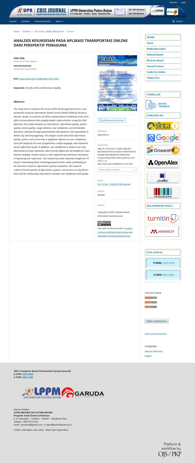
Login (183, 2)
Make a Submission (156, 321)
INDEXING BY (155, 115)
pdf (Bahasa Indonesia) (113, 120)
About (59, 21)
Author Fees (153, 78)
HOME (151, 37)
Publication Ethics (156, 49)
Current (13, 21)
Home (16, 31)
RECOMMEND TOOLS (160, 206)
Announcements (43, 21)
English (148, 355)
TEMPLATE (154, 94)
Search (179, 21)
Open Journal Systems (156, 333)
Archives (25, 21)
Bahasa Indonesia (154, 351)
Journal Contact (155, 66)
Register (173, 2)
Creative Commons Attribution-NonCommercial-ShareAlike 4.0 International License (115, 232)
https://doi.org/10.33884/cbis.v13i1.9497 (39, 78)
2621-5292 (27, 377)
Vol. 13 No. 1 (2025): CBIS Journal (49, 31)
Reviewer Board (155, 60)
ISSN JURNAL (155, 252)
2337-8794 (27, 374)
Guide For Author (156, 72)
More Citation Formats (110, 169)
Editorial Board (155, 54)
